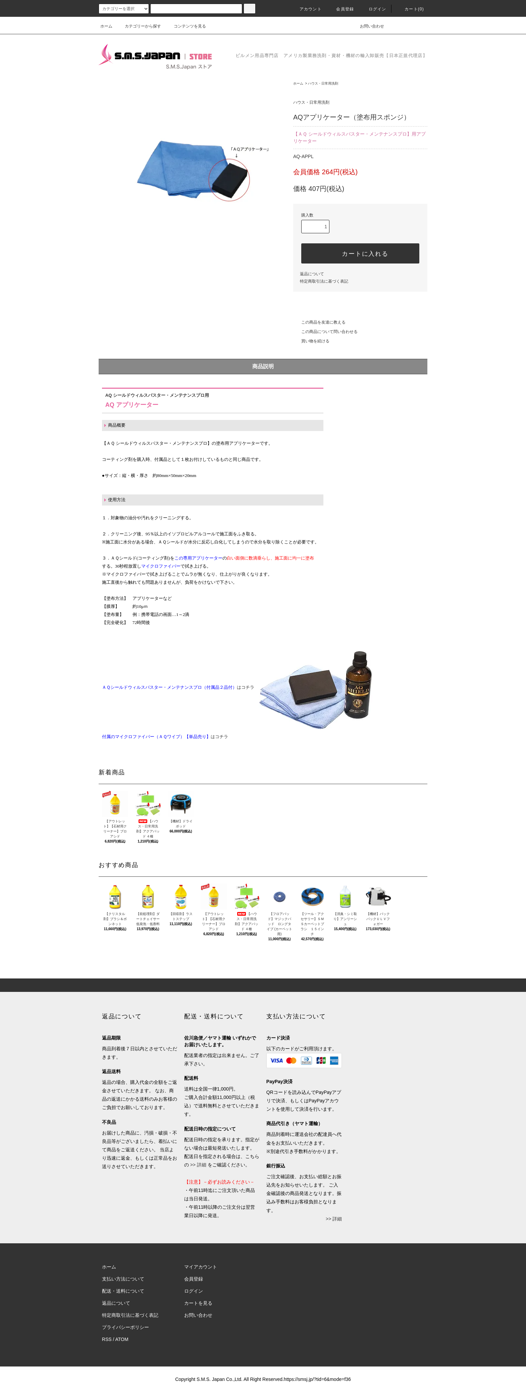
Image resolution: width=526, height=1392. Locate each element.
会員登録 (341, 9)
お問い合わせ (368, 26)
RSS (107, 1339)
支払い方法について (123, 1279)
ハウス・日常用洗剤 (323, 83)
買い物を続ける (311, 341)
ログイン (373, 9)
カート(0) (410, 9)
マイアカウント (200, 1266)
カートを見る (198, 1303)
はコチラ (243, 687)
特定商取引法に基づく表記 (324, 281)
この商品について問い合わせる (325, 331)
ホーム (106, 26)
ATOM (121, 1339)
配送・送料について (123, 1291)
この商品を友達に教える (319, 322)
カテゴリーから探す (139, 26)
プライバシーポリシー (125, 1327)
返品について (312, 274)
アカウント (307, 9)
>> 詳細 (198, 1164)
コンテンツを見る (186, 26)
